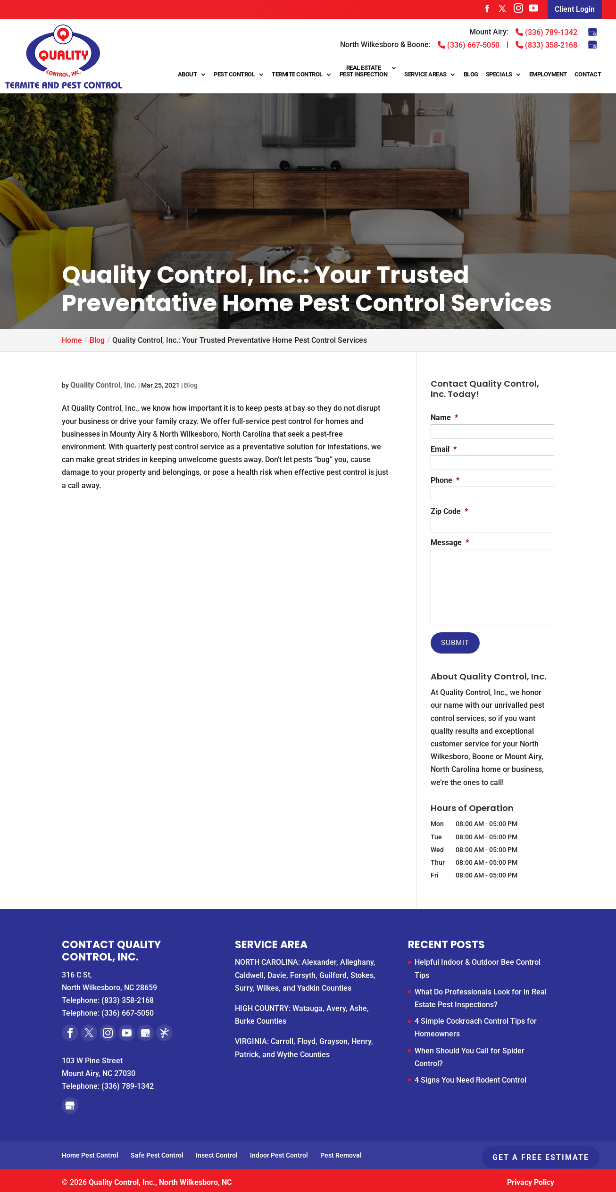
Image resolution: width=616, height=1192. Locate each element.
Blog (471, 74)
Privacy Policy (530, 1179)
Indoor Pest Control (279, 1152)
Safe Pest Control (157, 1152)
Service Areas (425, 74)
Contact (587, 74)
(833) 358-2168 (546, 45)
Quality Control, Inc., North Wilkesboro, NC (160, 1179)
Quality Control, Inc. (103, 385)
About (187, 74)
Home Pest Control (90, 1152)
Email (444, 449)
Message (450, 542)
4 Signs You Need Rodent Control (470, 1077)
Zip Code (449, 511)
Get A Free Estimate (540, 1157)
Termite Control (297, 74)
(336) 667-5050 (468, 45)
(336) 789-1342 (546, 32)
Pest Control (234, 74)
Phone (445, 480)
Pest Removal (341, 1152)
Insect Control (217, 1152)
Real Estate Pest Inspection (364, 71)
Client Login (575, 9)
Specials (499, 74)
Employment (548, 74)
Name (444, 417)
